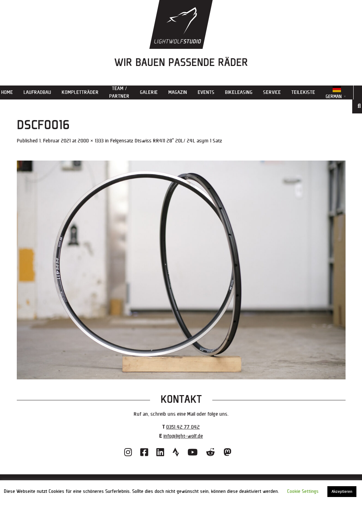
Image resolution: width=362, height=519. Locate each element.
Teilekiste (303, 92)
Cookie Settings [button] (303, 491)
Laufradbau (37, 92)
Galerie (149, 92)
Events (206, 92)
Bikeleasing (239, 92)
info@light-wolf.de (183, 436)
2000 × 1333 (91, 140)
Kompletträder (80, 92)
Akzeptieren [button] (342, 491)
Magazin (177, 92)
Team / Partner (119, 92)
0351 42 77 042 (183, 427)
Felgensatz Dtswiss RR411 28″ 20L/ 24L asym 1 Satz (166, 140)
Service (272, 92)
